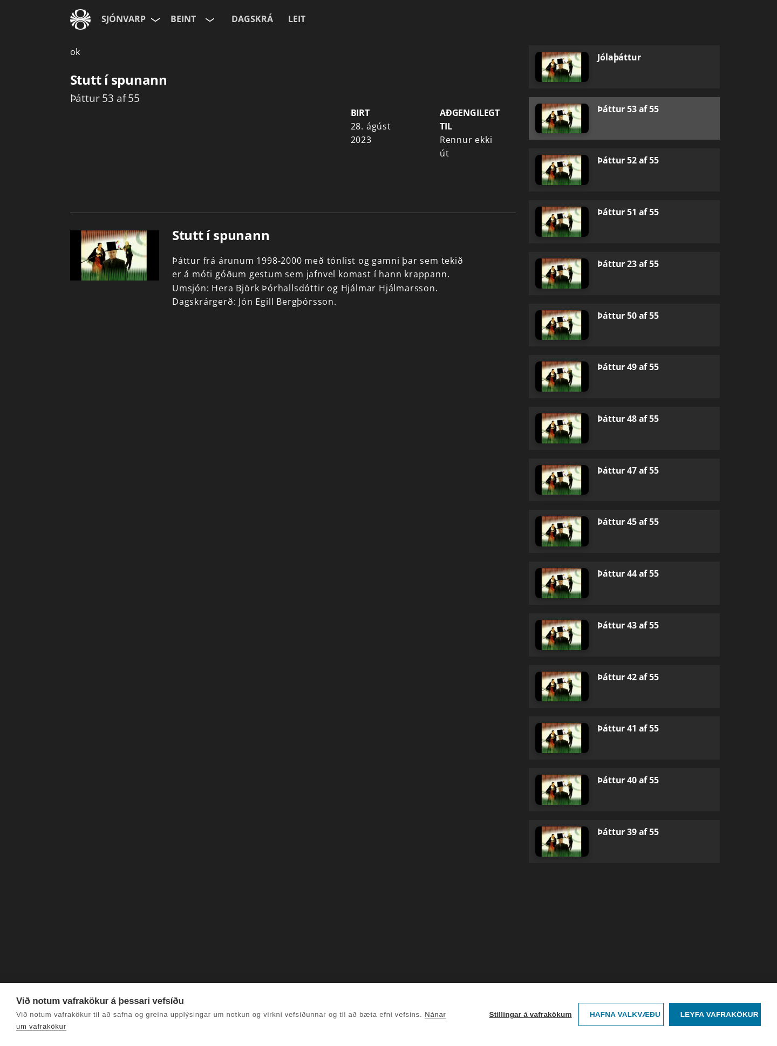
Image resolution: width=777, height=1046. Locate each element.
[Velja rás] (208, 19)
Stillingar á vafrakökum (530, 1014)
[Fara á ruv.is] (80, 19)
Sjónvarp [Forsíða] (123, 19)
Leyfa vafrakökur (719, 1014)
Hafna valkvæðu (625, 1014)
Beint (183, 19)
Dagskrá (252, 19)
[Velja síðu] (154, 19)
